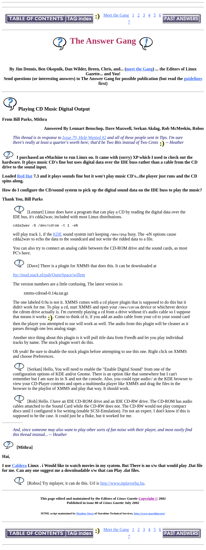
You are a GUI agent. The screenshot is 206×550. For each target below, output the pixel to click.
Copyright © (148, 499)
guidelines (193, 78)
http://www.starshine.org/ (149, 514)
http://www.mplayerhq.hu (122, 484)
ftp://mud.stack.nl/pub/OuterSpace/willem (49, 275)
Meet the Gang (116, 15)
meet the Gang (139, 69)
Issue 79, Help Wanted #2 (84, 137)
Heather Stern (85, 514)
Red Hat (24, 176)
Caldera (19, 466)
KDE (57, 235)
